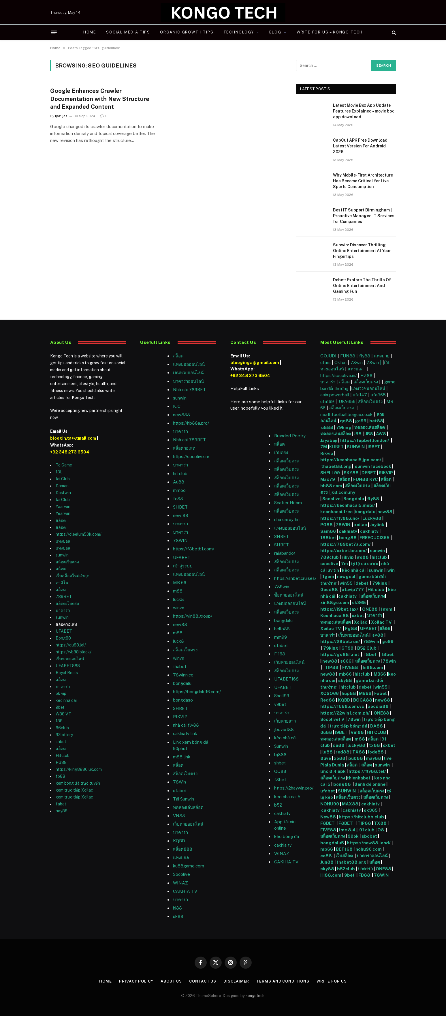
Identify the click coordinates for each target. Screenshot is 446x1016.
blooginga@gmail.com (73, 438)
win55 (346, 583)
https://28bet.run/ (340, 641)
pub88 (355, 758)
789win (281, 586)
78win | (374, 362)
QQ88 (280, 771)
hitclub (379, 557)
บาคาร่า (63, 610)
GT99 (347, 648)
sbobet (369, 836)
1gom (328, 576)
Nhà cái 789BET (189, 389)
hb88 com (331, 485)
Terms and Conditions (282, 981)
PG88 (61, 762)
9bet (60, 707)
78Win (179, 781)
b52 (278, 805)
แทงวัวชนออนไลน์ (368, 388)
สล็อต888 (182, 849)
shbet (61, 741)
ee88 (326, 855)
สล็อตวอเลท (184, 448)
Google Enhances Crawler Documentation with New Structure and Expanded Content (99, 98)
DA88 (377, 725)
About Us (171, 981)
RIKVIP (180, 716)
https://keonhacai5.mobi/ (347, 505)
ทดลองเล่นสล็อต (188, 807)
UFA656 (347, 401)
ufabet (180, 790)
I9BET (374, 446)
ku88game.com (188, 865)
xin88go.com (335, 602)
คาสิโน (62, 582)
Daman (62, 485)
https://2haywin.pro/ (293, 788)
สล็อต (61, 520)
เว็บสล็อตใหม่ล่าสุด (72, 575)
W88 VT (63, 714)
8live (325, 758)
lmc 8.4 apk (333, 771)
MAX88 (350, 803)
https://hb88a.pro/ (191, 423)
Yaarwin (63, 506)
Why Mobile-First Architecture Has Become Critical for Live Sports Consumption (363, 181)
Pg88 (351, 628)
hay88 (61, 811)
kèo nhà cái (66, 700)
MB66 (380, 674)
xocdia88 (378, 706)
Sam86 (328, 531)
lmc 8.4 (347, 829)
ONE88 (370, 609)
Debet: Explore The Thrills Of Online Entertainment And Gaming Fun (362, 286)
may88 (373, 758)
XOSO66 (329, 693)
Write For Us (332, 981)
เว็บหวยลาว (285, 721)
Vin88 (357, 732)
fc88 (178, 498)
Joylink (377, 524)
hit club (180, 473)
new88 (180, 624)
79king (343, 427)
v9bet (280, 704)
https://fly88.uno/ (340, 518)
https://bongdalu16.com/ (197, 691)
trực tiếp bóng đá (348, 725)
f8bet (280, 779)
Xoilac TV (381, 622)
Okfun (340, 362)
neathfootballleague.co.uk (347, 414)
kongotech (255, 995)
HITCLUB (376, 732)
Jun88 (327, 862)
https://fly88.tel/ (368, 771)
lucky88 (357, 745)
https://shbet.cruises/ (295, 578)
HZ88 (366, 375)
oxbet (358, 615)
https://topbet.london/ (364, 440)
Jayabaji (328, 440)
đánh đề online (369, 784)
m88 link (181, 756)
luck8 (178, 599)
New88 (328, 816)
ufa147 (360, 394)
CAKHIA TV (185, 891)
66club (62, 728)
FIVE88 (351, 667)
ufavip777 (353, 589)
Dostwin (63, 492)
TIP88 (332, 667)
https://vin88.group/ (192, 616)
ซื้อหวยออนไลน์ (288, 595)
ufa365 (379, 394)
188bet (328, 537)
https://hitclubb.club (362, 816)
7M (323, 446)
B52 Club (366, 648)
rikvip (348, 557)
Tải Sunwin (183, 798)
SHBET (180, 507)
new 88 (180, 515)
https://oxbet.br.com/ (343, 550)
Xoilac (361, 622)
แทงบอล (63, 541)
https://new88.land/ (369, 842)
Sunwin (281, 746)
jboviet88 (284, 729)
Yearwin (63, 513)
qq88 (346, 420)
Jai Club (63, 479)
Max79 (328, 479)
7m (344, 563)
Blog (275, 32)
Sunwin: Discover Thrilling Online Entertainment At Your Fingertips (362, 251)
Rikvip (326, 453)
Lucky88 (371, 518)
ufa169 (327, 401)
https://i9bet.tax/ (339, 609)
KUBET (336, 446)
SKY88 (351, 472)
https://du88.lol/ (71, 645)
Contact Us (202, 981)
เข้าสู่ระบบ (183, 565)
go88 (363, 557)
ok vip (61, 693)
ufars (325, 362)
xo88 (339, 758)
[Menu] (54, 32)
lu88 (327, 751)
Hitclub (62, 755)
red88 (342, 751)
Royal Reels (67, 672)
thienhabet (359, 777)
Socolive (331, 498)
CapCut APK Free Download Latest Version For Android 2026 (360, 146)
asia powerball (334, 394)
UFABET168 (286, 678)
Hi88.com (330, 875)
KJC (176, 406)
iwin (390, 570)
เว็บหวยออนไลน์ (70, 659)
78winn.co (183, 674)
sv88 (377, 635)
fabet (61, 804)
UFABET (64, 631)
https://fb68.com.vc (342, 706)
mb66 (345, 674)
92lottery (64, 734)
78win (356, 362)
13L (59, 472)
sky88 (345, 680)
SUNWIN (356, 446)
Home (89, 32)
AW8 (381, 433)
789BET (64, 596)
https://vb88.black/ (73, 652)
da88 (339, 745)
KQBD (179, 840)
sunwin (62, 555)
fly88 (364, 355)
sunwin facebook (373, 466)
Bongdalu (353, 498)
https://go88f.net (339, 654)
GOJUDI (328, 355)
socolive (329, 563)
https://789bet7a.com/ (345, 544)
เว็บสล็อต (344, 855)
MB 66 (179, 582)
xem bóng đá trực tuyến (78, 783)
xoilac (361, 524)
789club (329, 557)
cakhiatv (282, 813)
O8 (380, 829)
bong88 (348, 537)
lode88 (376, 751)
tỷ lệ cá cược (364, 563)
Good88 (329, 589)
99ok (353, 836)
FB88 (364, 875)
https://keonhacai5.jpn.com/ (350, 459)
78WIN (180, 540)
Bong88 (63, 638)
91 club (367, 829)
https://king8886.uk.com (79, 769)
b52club (346, 868)
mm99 (280, 637)
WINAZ (180, 882)
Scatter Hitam (288, 502)
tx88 (374, 745)
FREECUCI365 (374, 537)
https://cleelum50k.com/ (78, 534)
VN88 (179, 815)
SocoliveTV (332, 719)
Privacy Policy (136, 981)
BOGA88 (362, 700)
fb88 (60, 776)
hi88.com (373, 667)
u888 (327, 427)
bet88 (376, 420)
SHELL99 (330, 472)
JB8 (358, 433)
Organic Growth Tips (187, 32)
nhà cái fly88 (186, 725)
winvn (178, 607)
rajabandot (285, 553)
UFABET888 (68, 665)
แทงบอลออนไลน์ (189, 364)
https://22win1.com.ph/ (345, 713)
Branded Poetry (290, 435)
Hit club (376, 589)
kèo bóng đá (286, 836)
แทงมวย (381, 355)
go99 (360, 420)
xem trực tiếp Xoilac (74, 790)
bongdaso (183, 700)
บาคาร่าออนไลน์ (188, 381)
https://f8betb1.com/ (193, 548)
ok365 (359, 602)
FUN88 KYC (365, 479)
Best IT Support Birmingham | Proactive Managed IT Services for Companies (363, 216)
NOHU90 (330, 803)
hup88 (349, 693)
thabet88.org (336, 466)
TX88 (358, 751)
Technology (238, 32)
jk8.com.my (342, 492)
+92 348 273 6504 (69, 452)
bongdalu (182, 683)
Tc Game (64, 465)
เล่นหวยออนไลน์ (188, 372)
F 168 (279, 653)
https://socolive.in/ (191, 456)
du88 (326, 732)
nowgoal (346, 576)
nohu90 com (368, 849)
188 (59, 721)
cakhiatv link (185, 733)
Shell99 (281, 695)
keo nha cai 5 (287, 796)
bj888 (280, 754)
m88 (177, 590)
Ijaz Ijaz (61, 116)
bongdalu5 (332, 842)
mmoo (179, 490)
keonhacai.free (336, 511)
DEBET (369, 472)
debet (362, 583)
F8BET (327, 823)
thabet (179, 666)
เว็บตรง (281, 452)
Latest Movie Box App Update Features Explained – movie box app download (363, 111)
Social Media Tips (128, 32)
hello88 (282, 628)
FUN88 (347, 355)
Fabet (380, 693)
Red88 (327, 700)
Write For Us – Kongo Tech (330, 32)
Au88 (178, 481)
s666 (346, 661)
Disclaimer (236, 981)
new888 (181, 414)
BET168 (344, 849)
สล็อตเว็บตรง (67, 562)
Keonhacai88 (334, 615)
